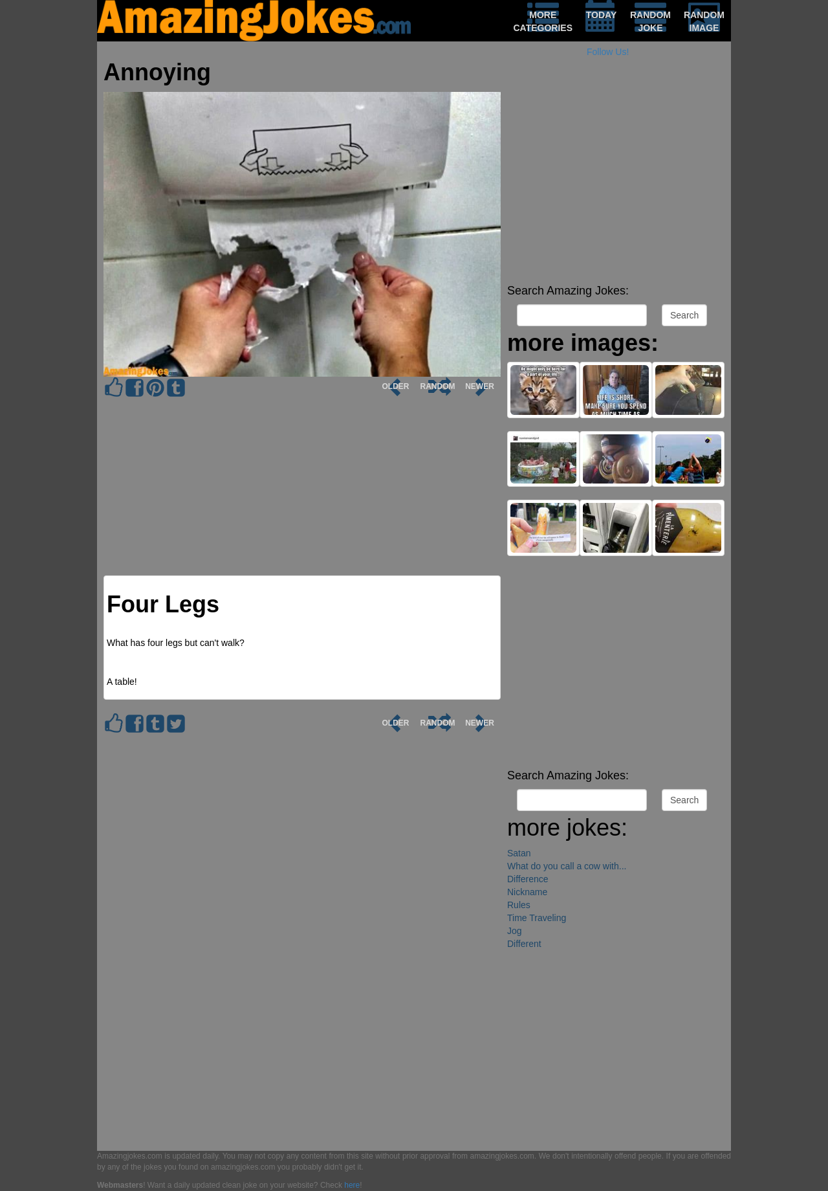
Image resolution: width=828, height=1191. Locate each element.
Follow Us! (608, 52)
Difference (528, 879)
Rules (518, 905)
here (352, 1185)
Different (524, 944)
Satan (519, 853)
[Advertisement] (615, 187)
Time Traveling (536, 918)
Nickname (527, 892)
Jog (514, 931)
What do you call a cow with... (566, 866)
